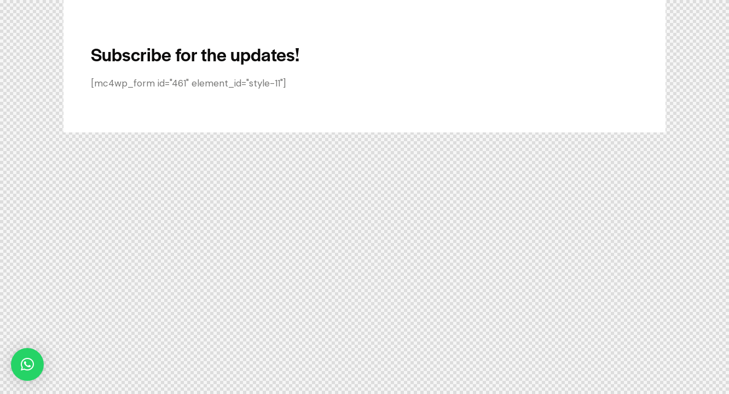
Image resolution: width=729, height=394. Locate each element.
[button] (27, 364)
